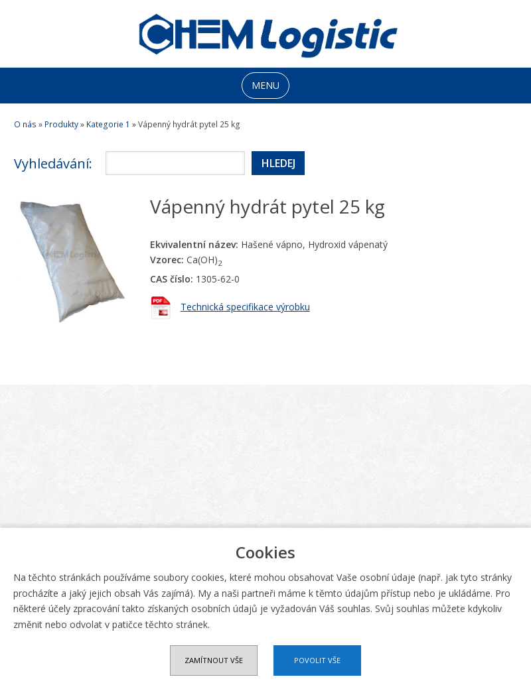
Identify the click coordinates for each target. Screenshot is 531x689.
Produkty (61, 124)
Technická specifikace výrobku (245, 306)
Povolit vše (317, 660)
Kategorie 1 (108, 124)
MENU (265, 85)
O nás (25, 124)
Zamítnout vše (214, 660)
